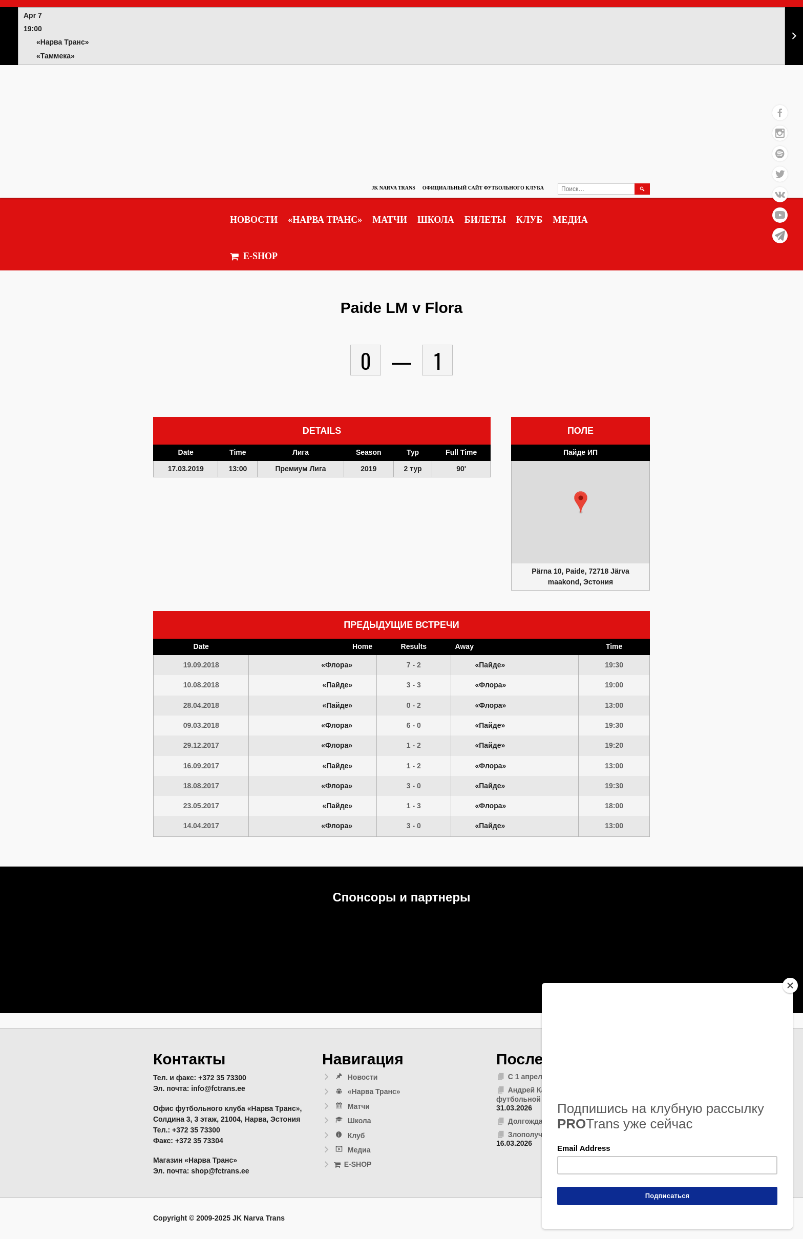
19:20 (614, 745)
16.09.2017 (201, 766)
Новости (254, 220)
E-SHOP (254, 256)
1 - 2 (414, 745)
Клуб (529, 220)
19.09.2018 (201, 665)
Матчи (389, 220)
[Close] (790, 985)
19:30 (614, 665)
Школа (435, 220)
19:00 (614, 685)
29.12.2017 (201, 745)
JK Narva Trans (393, 188)
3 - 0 (414, 786)
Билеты (485, 220)
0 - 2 (414, 705)
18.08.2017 (201, 786)
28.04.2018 (201, 705)
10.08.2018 (201, 685)
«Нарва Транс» (325, 220)
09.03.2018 (201, 725)
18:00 (614, 806)
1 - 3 (414, 806)
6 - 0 (414, 725)
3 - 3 (414, 685)
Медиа (570, 220)
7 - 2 (414, 665)
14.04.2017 (201, 826)
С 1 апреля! (528, 1077)
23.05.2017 (201, 806)
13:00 (614, 705)
